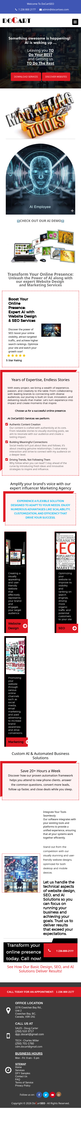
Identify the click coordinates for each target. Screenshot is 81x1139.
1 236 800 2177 (25, 9)
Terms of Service (24, 1082)
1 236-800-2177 (64, 951)
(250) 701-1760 (25, 1043)
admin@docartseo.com (54, 9)
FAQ (17, 1079)
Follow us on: (26, 1095)
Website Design (14, 626)
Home (18, 1067)
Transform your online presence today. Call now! (23, 952)
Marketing (16, 742)
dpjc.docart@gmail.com (29, 1034)
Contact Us (21, 1076)
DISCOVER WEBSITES (56, 76)
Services (19, 1070)
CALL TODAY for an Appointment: (30, 991)
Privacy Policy (22, 1085)
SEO (62, 628)
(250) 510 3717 (24, 1031)
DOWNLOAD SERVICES (26, 76)
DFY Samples (22, 1073)
